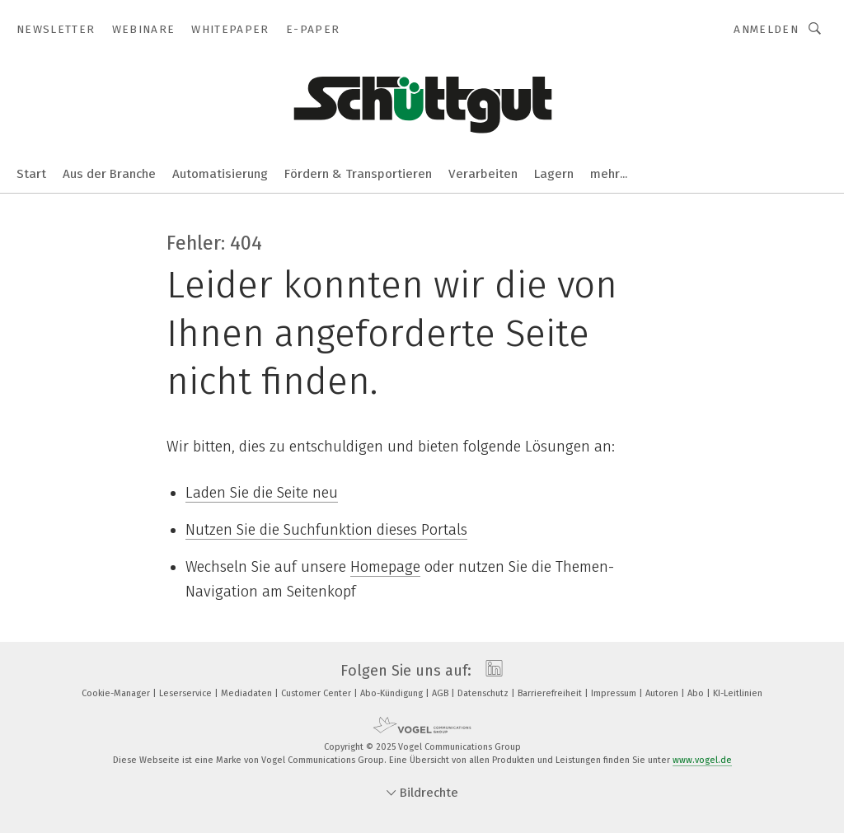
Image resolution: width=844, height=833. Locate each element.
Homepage (385, 567)
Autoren (663, 693)
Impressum (615, 693)
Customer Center (317, 693)
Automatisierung (220, 173)
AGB (441, 693)
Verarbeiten (483, 173)
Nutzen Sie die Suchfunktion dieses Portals (326, 530)
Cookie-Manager (117, 693)
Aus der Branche (109, 173)
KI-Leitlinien (737, 693)
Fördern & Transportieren (358, 173)
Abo (696, 693)
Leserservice (186, 693)
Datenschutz (484, 693)
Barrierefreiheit (551, 693)
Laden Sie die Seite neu (261, 493)
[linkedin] (490, 671)
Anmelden (766, 29)
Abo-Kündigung (392, 693)
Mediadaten (247, 693)
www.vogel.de (702, 760)
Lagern (554, 173)
